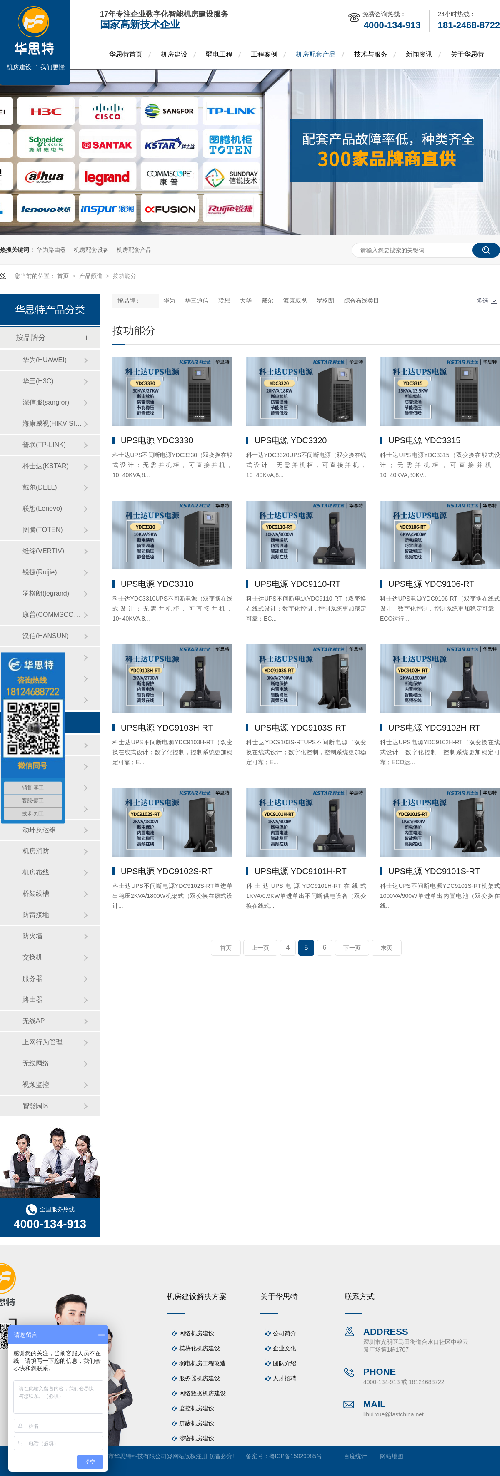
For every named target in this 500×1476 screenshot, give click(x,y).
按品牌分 (31, 337)
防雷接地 (35, 914)
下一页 (352, 947)
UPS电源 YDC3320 (291, 440)
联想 (224, 301)
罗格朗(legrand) (45, 593)
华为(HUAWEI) (44, 359)
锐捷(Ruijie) (39, 572)
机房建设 (174, 54)
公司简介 (284, 1333)
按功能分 (124, 276)
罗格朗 (325, 301)
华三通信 (196, 301)
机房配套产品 (316, 54)
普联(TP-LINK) (44, 444)
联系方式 (360, 1296)
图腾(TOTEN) (42, 529)
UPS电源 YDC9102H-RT (434, 727)
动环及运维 (39, 829)
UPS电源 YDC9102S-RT (166, 871)
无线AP (33, 1020)
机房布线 (35, 872)
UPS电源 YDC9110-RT (297, 584)
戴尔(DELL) (39, 487)
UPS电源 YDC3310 (157, 584)
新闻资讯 (419, 54)
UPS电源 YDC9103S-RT (300, 727)
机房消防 (35, 851)
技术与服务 (371, 54)
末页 (386, 947)
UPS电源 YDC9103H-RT (167, 727)
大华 (246, 301)
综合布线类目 (361, 301)
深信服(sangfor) (45, 402)
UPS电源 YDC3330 (157, 440)
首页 (63, 276)
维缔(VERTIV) (43, 550)
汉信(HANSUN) (45, 635)
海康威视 (295, 301)
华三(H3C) (38, 381)
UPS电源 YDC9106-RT (431, 584)
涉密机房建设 (196, 1438)
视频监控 (35, 1084)
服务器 (32, 978)
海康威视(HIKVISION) (52, 423)
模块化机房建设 (199, 1348)
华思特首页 (125, 54)
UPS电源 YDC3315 (424, 440)
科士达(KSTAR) (45, 466)
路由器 (32, 999)
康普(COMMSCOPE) (52, 614)
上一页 (260, 947)
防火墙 (32, 935)
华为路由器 (51, 249)
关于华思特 (467, 54)
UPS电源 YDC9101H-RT (301, 871)
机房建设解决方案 (197, 1296)
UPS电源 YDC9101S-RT (434, 871)
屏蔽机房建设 (196, 1423)
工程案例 (264, 54)
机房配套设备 (91, 249)
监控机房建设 (196, 1408)
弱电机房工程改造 (202, 1363)
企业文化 (284, 1348)
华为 (169, 301)
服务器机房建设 (199, 1378)
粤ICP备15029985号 (295, 1456)
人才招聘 (284, 1378)
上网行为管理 (42, 1042)
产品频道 (91, 276)
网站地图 (391, 1456)
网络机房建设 (196, 1333)
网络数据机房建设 (202, 1393)
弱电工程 (219, 54)
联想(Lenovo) (42, 508)
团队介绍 (284, 1363)
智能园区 (35, 1105)
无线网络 (35, 1063)
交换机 (32, 957)
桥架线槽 (35, 893)
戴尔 (267, 301)
